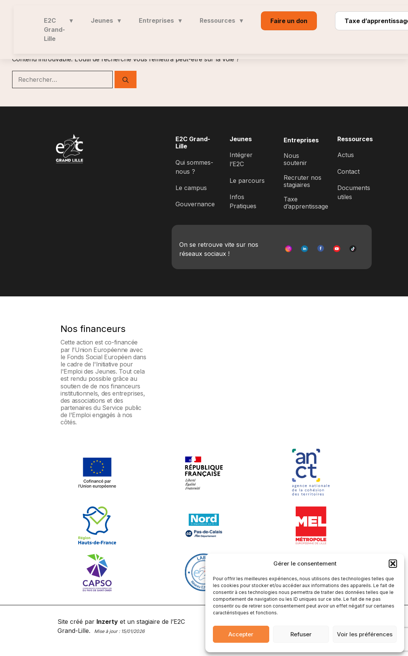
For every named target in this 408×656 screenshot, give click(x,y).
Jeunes (106, 20)
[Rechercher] (126, 79)
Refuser (301, 634)
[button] (393, 563)
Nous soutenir (295, 159)
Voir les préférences (364, 634)
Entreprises (160, 20)
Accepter (240, 634)
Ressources (221, 20)
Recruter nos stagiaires (302, 181)
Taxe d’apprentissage (306, 202)
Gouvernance (195, 204)
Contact (348, 171)
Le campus (191, 188)
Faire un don (288, 21)
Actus (345, 155)
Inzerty (107, 621)
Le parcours (247, 180)
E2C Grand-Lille (58, 29)
